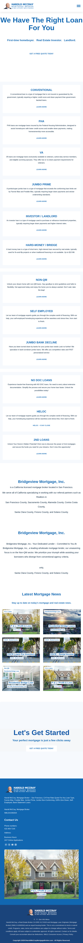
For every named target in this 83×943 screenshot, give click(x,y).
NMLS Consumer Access (53, 934)
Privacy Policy (68, 934)
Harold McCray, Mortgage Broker (17, 809)
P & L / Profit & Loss (21, 626)
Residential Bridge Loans (62, 626)
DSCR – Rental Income (62, 654)
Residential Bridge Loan (52, 611)
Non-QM (6, 668)
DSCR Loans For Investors (21, 654)
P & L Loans (8, 611)
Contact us (65, 931)
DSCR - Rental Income (11, 640)
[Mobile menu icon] (78, 6)
